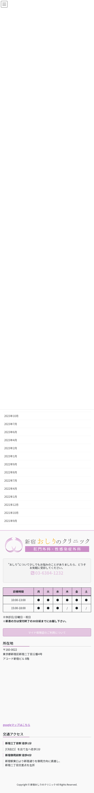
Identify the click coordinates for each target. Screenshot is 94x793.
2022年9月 (10, 464)
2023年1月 (10, 456)
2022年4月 (10, 488)
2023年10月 (11, 416)
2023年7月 (10, 424)
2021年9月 (10, 521)
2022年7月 (10, 480)
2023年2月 (10, 448)
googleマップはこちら (16, 725)
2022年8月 (10, 472)
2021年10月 (11, 513)
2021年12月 (11, 505)
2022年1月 (10, 497)
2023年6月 (10, 432)
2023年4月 (10, 440)
